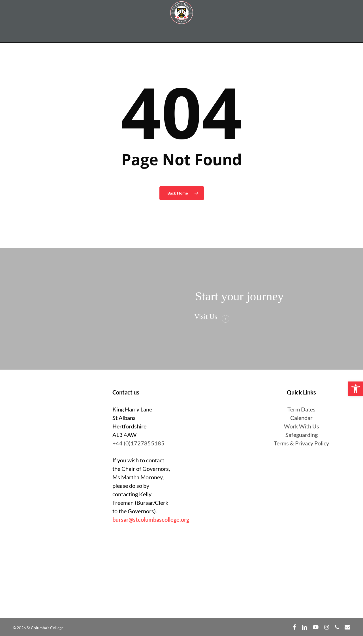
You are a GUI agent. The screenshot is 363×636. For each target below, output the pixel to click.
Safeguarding (301, 434)
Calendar (301, 417)
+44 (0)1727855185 (138, 443)
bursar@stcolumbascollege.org (150, 519)
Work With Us (301, 426)
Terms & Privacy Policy (301, 443)
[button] (355, 388)
